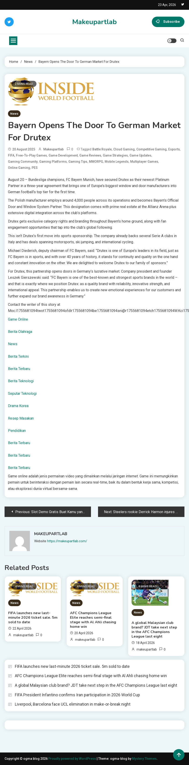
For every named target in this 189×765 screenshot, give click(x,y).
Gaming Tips (77, 161)
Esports (174, 149)
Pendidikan (17, 430)
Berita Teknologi (21, 381)
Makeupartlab (94, 22)
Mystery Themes (144, 758)
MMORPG (96, 161)
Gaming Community (23, 161)
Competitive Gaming (151, 149)
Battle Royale (102, 149)
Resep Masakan (21, 418)
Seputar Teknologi (22, 393)
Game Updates (140, 155)
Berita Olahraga (20, 331)
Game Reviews (90, 155)
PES (35, 168)
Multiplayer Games (144, 161)
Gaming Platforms (53, 161)
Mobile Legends (117, 161)
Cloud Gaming (124, 149)
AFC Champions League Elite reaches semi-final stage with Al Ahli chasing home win (93, 620)
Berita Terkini (18, 356)
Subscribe (168, 22)
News (14, 113)
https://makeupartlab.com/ (67, 541)
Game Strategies (115, 155)
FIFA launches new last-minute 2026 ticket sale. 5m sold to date (32, 617)
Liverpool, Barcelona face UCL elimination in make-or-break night (72, 704)
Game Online (18, 319)
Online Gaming (19, 168)
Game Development (63, 155)
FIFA (11, 155)
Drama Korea (18, 406)
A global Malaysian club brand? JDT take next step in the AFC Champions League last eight (154, 630)
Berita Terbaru (19, 369)
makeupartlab (53, 149)
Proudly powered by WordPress (72, 758)
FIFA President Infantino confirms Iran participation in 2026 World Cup (77, 694)
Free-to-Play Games (31, 155)
